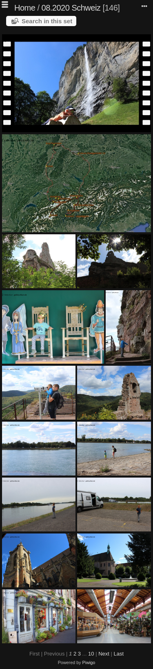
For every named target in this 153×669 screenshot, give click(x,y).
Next (103, 654)
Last (118, 654)
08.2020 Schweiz (71, 7)
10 (91, 654)
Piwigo (88, 662)
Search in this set (47, 21)
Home (24, 7)
